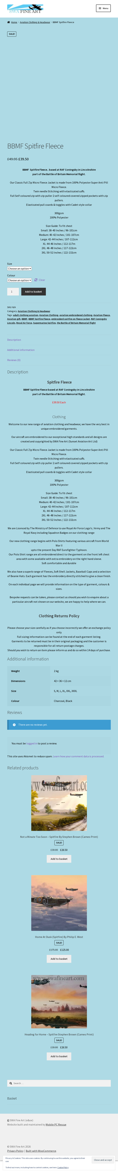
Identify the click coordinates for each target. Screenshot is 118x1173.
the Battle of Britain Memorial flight (76, 322)
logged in (31, 743)
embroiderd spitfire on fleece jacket (70, 318)
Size (9, 263)
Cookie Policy (63, 1167)
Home (14, 22)
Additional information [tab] (21, 350)
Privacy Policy (15, 1151)
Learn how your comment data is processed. (78, 756)
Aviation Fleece (101, 315)
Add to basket (33, 291)
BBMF (24, 318)
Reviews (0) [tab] (13, 360)
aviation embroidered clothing (75, 315)
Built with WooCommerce (41, 1151)
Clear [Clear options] (42, 280)
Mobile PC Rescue (56, 1124)
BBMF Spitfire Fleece (39, 318)
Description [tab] (14, 339)
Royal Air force (24, 322)
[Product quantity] (13, 292)
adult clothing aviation (25, 315)
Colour (11, 275)
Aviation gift (13, 318)
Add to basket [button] (59, 858)
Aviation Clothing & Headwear (35, 22)
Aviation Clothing (48, 315)
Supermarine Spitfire (44, 322)
